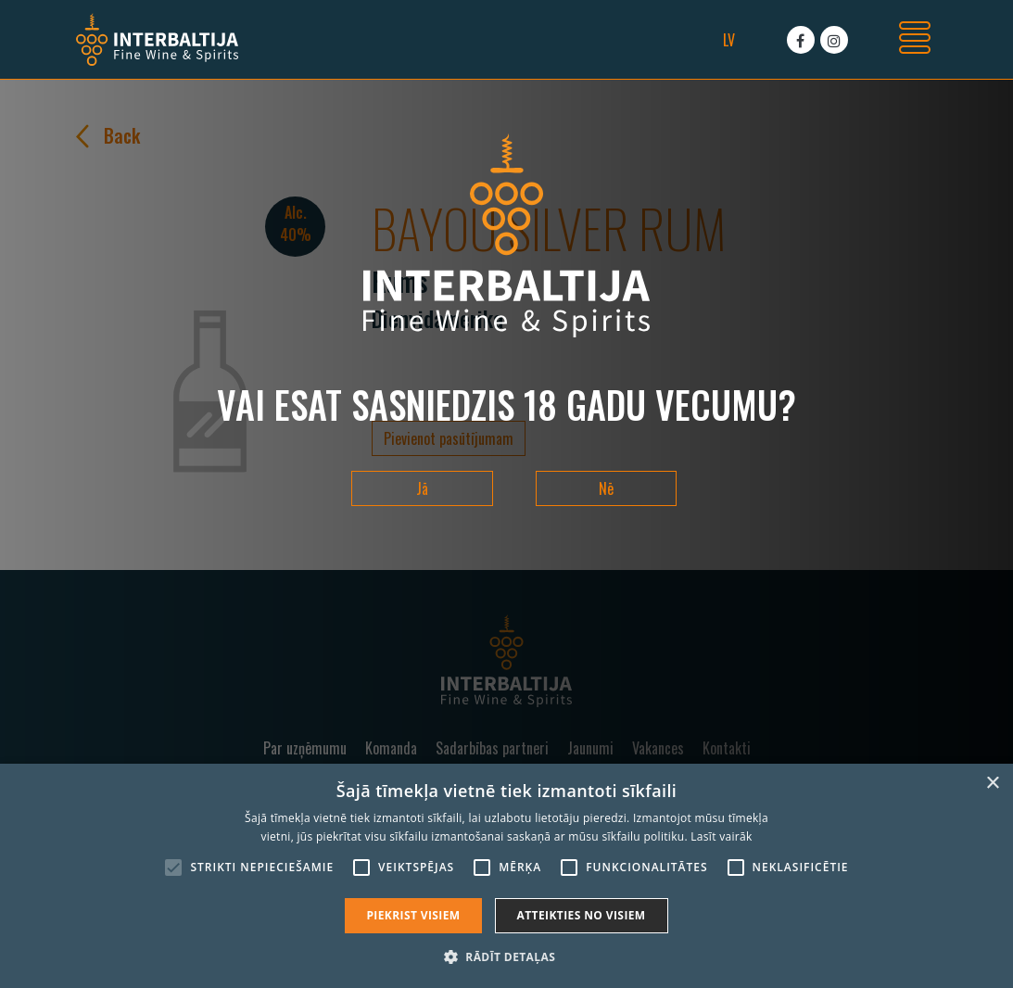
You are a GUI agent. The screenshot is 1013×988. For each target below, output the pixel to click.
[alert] (506, 876)
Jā (422, 488)
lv (729, 40)
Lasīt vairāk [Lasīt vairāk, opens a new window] (721, 836)
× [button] (992, 784)
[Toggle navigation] (914, 39)
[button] (506, 956)
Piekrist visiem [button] (413, 915)
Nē (606, 488)
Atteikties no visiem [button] (581, 915)
